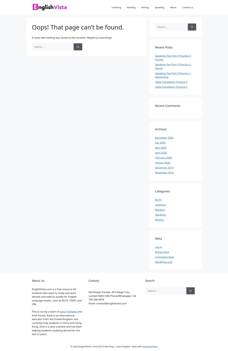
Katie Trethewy (68, 311)
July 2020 (160, 142)
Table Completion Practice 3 (171, 82)
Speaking (159, 7)
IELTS (158, 199)
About (173, 7)
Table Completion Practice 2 (171, 87)
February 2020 (163, 157)
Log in (158, 247)
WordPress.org (163, 262)
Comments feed (164, 257)
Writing (145, 7)
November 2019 (164, 172)
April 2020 (161, 152)
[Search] (78, 46)
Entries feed (162, 252)
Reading (131, 7)
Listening (116, 7)
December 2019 (164, 167)
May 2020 (160, 147)
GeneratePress (150, 346)
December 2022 (164, 137)
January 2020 (162, 162)
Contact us (187, 7)
